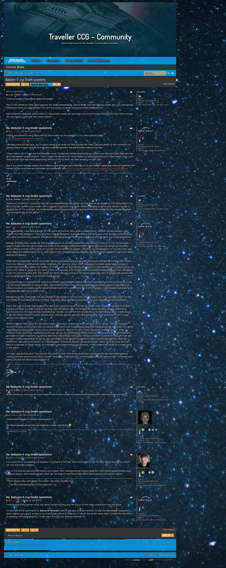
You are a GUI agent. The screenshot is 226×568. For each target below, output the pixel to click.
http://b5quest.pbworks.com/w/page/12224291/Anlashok (97, 169)
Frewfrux (141, 425)
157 (143, 145)
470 (143, 514)
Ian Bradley (136, 560)
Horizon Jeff (142, 502)
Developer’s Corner (74, 60)
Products (36, 60)
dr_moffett (141, 92)
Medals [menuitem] (22, 67)
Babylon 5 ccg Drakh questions (26, 79)
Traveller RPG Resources (99, 60)
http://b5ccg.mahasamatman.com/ (25, 139)
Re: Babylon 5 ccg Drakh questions (29, 128)
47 (142, 479)
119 (143, 437)
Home (17, 60)
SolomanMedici (143, 468)
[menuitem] (165, 555)
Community (52, 60)
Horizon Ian (141, 133)
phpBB (150, 560)
